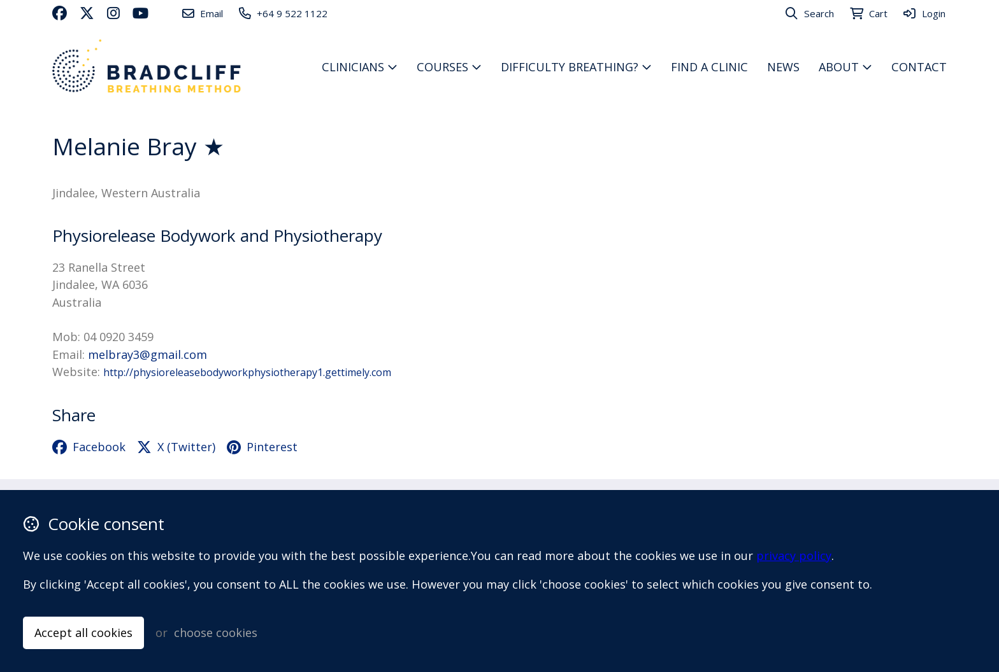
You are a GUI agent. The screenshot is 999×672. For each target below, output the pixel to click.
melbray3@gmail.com (147, 354)
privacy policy (793, 555)
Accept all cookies (83, 632)
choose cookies (215, 632)
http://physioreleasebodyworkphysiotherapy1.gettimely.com (247, 372)
